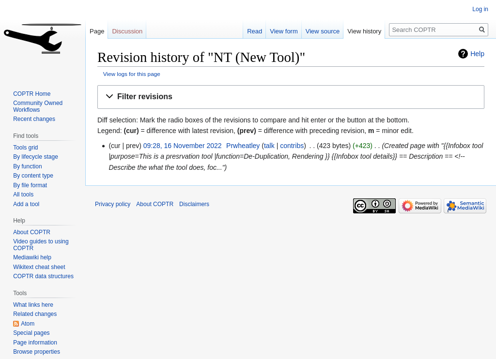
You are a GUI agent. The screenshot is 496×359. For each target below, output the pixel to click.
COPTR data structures (43, 276)
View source (323, 31)
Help (477, 54)
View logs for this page (131, 74)
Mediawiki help (32, 257)
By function (27, 166)
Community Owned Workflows (37, 106)
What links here (33, 304)
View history (364, 31)
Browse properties (36, 351)
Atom (27, 323)
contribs (292, 146)
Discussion (127, 31)
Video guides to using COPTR (41, 245)
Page (97, 31)
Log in (480, 9)
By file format (30, 185)
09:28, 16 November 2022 (182, 146)
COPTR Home (31, 93)
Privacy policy (112, 204)
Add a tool (26, 204)
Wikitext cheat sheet (39, 267)
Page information (35, 342)
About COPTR (31, 232)
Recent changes (34, 119)
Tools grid (25, 147)
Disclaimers (194, 204)
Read (254, 31)
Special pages (31, 332)
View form (284, 31)
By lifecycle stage (35, 156)
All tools (23, 194)
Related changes (35, 314)
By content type (33, 175)
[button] (291, 97)
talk (269, 146)
